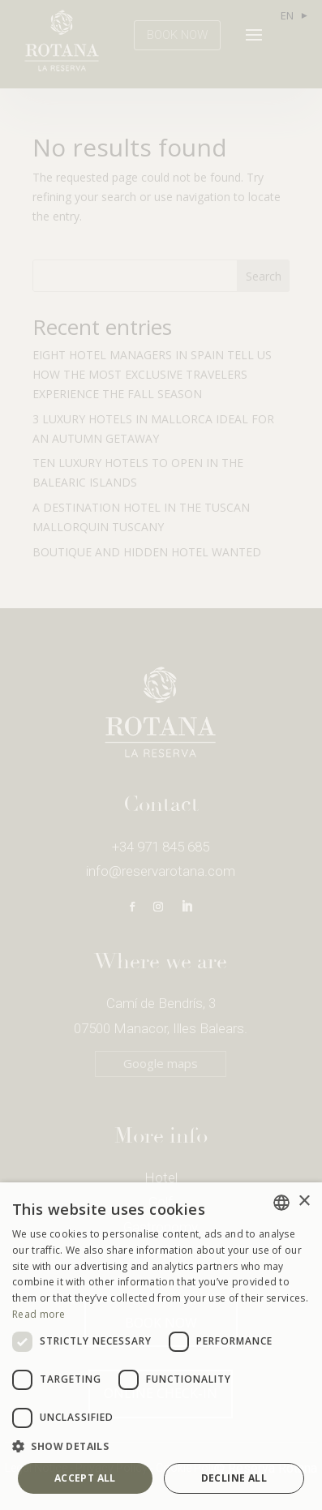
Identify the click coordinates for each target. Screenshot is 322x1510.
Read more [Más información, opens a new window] (39, 1314)
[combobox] (281, 1203)
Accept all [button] (85, 1478)
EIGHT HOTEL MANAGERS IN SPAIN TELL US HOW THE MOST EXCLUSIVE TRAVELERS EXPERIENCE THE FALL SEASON (152, 374)
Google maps (160, 1063)
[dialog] (161, 1346)
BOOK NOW (177, 35)
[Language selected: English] (293, 16)
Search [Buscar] (263, 276)
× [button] (304, 1201)
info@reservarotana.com (160, 871)
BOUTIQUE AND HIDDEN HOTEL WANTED (146, 552)
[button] (161, 1446)
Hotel (161, 1177)
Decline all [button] (234, 1478)
